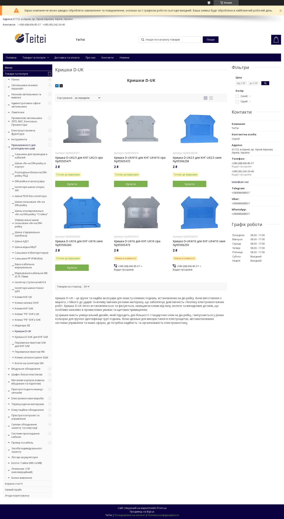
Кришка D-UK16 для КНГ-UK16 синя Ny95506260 (79, 243)
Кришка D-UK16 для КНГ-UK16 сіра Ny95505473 (137, 243)
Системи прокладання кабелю (25, 435)
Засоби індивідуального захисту (26, 449)
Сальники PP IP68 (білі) (28, 258)
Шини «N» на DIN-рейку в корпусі (30, 165)
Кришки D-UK (23, 331)
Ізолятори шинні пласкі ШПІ (29, 289)
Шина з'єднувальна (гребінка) (27, 234)
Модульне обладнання (25, 368)
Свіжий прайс (13, 489)
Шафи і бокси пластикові (26, 374)
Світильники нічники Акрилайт (24, 86)
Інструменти (19, 139)
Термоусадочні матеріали (27, 404)
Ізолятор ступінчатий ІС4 (30, 282)
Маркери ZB (22, 325)
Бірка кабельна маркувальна (24, 266)
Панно (15, 79)
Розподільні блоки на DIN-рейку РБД (31, 174)
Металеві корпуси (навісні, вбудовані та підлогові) (28, 381)
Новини (124, 57)
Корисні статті (14, 483)
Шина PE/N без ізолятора (31, 196)
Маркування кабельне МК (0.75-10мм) (31, 274)
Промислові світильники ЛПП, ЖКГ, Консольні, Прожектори (26, 121)
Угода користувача (17, 495)
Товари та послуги (34, 57)
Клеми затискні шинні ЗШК (31, 357)
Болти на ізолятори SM (29, 363)
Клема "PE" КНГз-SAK (28, 319)
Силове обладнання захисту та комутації (24, 426)
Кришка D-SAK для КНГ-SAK (31, 337)
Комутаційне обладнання (27, 410)
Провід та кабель (22, 442)
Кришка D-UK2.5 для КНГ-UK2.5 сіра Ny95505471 (79, 159)
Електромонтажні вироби (27, 398)
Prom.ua (161, 508)
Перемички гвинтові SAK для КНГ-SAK (30, 344)
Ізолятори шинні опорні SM (29, 188)
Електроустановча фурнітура (23, 132)
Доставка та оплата (66, 57)
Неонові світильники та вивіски (26, 95)
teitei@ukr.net (240, 182)
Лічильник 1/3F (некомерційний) (21, 470)
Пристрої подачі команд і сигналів (27, 390)
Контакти (108, 57)
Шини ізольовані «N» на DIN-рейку (30, 203)
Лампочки (17, 112)
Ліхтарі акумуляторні (24, 457)
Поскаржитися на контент (130, 515)
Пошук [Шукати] (211, 39)
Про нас (90, 57)
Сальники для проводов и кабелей (31, 156)
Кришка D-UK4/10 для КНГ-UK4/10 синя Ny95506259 (199, 243)
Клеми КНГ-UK (23, 297)
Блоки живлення (21, 477)
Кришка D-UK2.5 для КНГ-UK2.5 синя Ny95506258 (197, 159)
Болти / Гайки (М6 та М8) (26, 463)
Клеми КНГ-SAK (24, 308)
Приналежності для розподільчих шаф (23, 146)
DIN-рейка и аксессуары (30, 181)
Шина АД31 (22, 241)
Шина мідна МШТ (25, 247)
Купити (72, 184)
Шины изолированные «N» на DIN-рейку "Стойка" (31, 212)
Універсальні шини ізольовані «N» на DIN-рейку (28, 223)
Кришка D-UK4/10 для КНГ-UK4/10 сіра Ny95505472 (139, 159)
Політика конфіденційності (163, 515)
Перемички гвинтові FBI (30, 351)
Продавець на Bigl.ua (142, 511)
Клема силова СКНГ (27, 302)
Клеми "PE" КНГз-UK (27, 314)
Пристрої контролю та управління (25, 417)
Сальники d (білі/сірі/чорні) (31, 252)
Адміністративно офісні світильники (25, 104)
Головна (11, 57)
